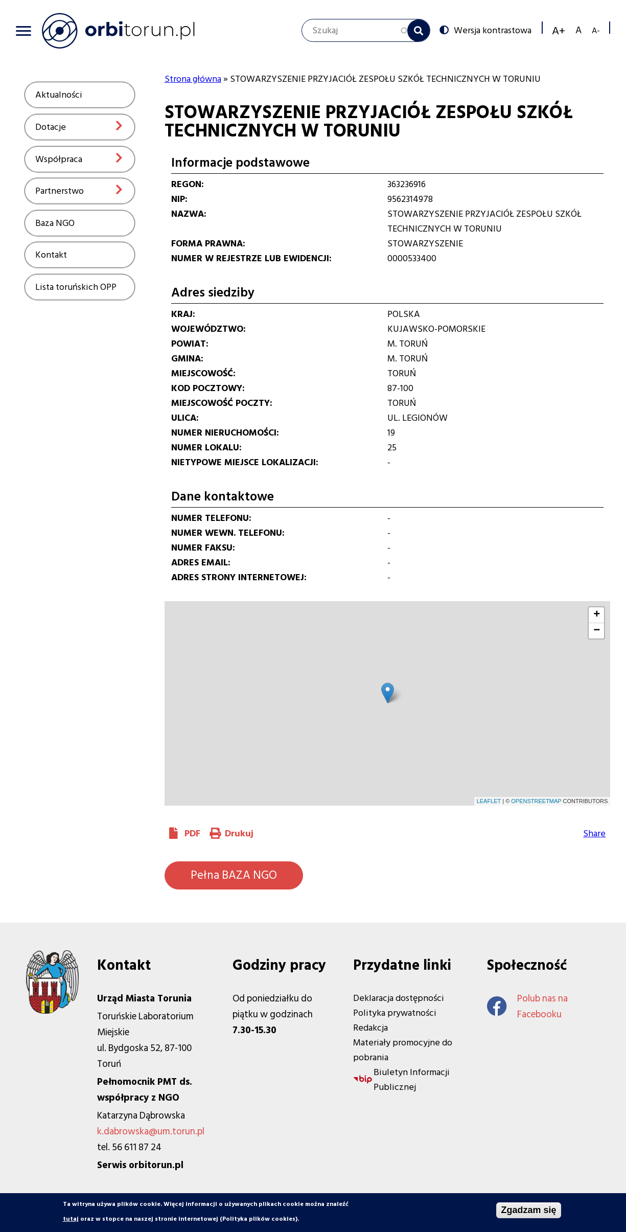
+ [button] (596, 615)
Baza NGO (55, 223)
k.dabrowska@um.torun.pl (150, 1131)
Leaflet (489, 801)
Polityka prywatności (394, 1013)
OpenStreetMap (536, 801)
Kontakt (51, 254)
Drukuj (239, 833)
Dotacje (50, 127)
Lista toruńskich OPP (76, 287)
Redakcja (370, 1027)
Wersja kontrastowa (492, 30)
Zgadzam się (528, 1210)
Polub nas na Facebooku (527, 1006)
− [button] (596, 630)
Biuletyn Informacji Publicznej (412, 1079)
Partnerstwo (59, 191)
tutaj (71, 1219)
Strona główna (193, 79)
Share (594, 833)
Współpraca (58, 159)
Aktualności (58, 94)
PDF (192, 833)
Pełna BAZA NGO (234, 875)
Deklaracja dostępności (398, 998)
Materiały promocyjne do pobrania (402, 1050)
